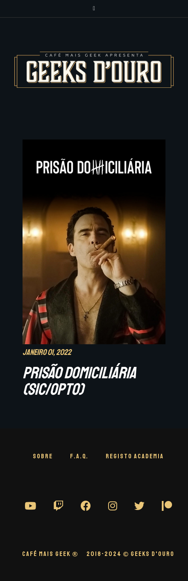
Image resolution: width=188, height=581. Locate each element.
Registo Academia (135, 456)
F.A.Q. (79, 456)
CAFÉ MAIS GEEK (50, 554)
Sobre (43, 456)
